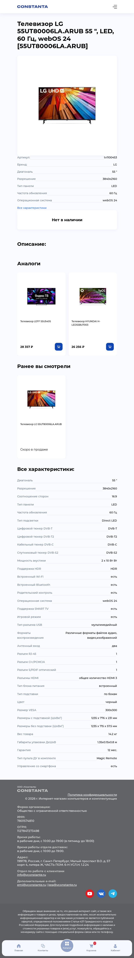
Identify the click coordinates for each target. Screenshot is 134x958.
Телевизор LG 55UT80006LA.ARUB (41, 424)
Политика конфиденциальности (92, 795)
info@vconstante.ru (31, 875)
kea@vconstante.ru (62, 885)
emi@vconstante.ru (31, 885)
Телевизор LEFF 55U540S (35, 321)
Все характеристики (32, 208)
